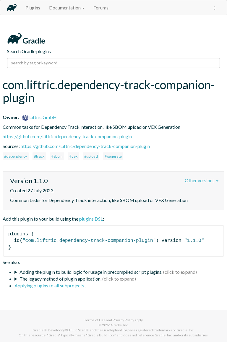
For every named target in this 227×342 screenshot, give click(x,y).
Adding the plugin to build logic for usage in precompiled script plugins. (91, 272)
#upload (91, 156)
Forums (100, 7)
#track (39, 156)
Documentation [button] (67, 7)
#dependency (15, 156)
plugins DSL (91, 219)
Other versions (201, 180)
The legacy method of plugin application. (60, 278)
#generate (113, 156)
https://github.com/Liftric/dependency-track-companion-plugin (67, 136)
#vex (73, 156)
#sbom (57, 156)
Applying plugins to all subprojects (49, 285)
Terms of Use (95, 320)
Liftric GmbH (39, 117)
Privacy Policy (123, 320)
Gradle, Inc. (120, 325)
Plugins (32, 7)
